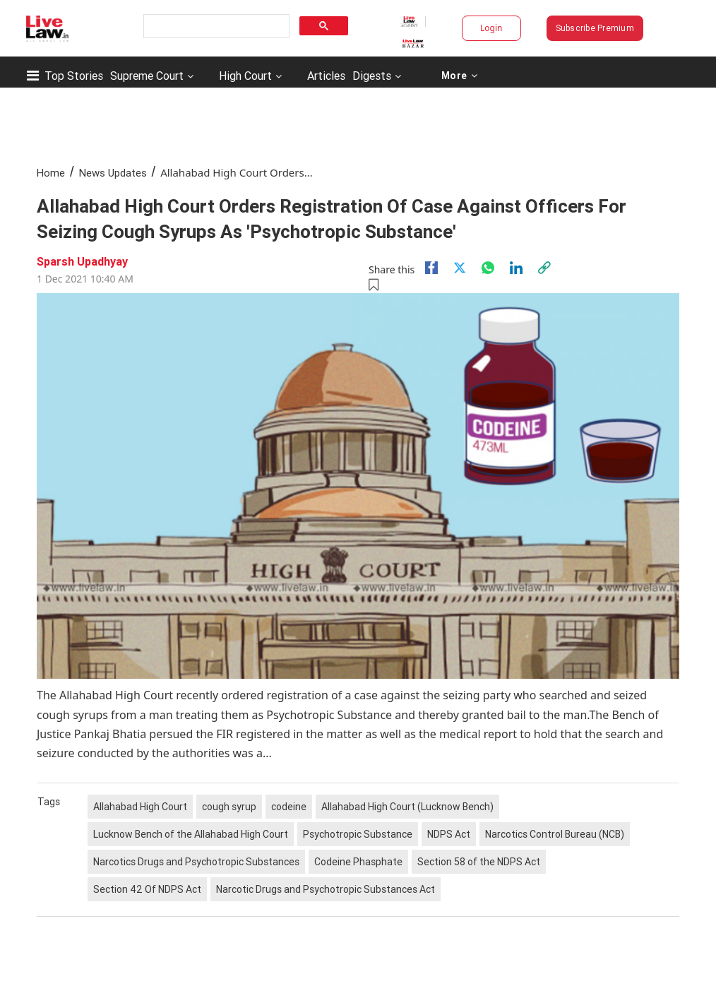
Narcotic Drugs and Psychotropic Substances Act (325, 889)
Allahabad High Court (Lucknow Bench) (407, 806)
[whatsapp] (488, 267)
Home (51, 172)
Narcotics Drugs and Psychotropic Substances (196, 861)
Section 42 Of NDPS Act (147, 889)
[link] (544, 267)
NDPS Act (448, 834)
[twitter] (459, 267)
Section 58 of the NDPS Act (478, 861)
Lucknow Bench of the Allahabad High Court (190, 834)
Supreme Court (147, 76)
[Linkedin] (516, 267)
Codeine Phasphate (358, 861)
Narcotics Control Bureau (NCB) (554, 834)
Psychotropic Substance (357, 834)
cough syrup (229, 806)
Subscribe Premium (595, 28)
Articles (326, 76)
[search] (215, 26)
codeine (288, 806)
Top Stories (73, 76)
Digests (371, 76)
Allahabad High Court (140, 806)
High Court (245, 76)
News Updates (113, 172)
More (459, 75)
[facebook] (431, 267)
